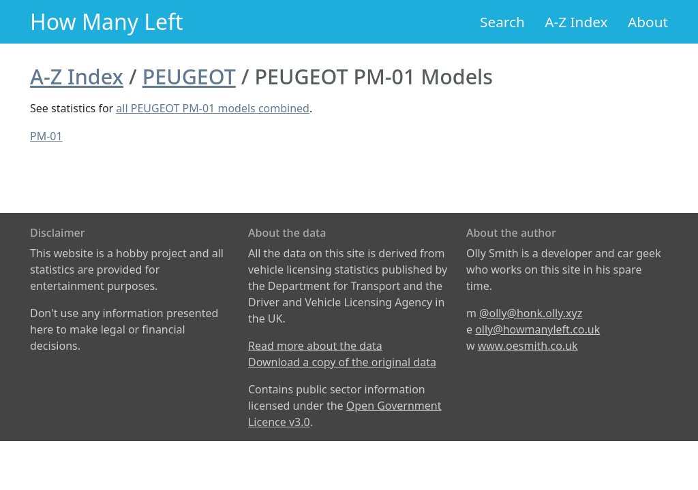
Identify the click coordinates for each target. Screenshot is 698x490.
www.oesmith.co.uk (528, 345)
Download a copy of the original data (342, 362)
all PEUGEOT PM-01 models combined (212, 108)
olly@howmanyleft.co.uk (537, 329)
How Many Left (106, 21)
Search (502, 21)
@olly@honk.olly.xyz (530, 313)
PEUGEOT (189, 76)
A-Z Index (576, 21)
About (648, 21)
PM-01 (46, 136)
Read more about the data (315, 345)
